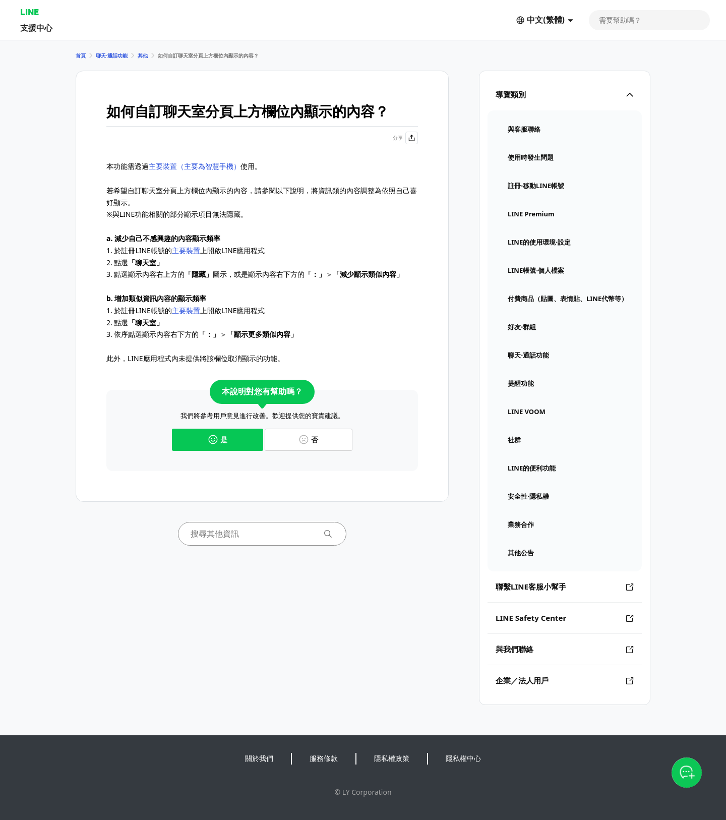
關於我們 (259, 758)
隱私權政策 (391, 758)
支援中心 (36, 27)
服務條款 (324, 758)
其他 (143, 55)
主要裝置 (186, 250)
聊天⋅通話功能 (112, 55)
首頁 (81, 55)
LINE (29, 12)
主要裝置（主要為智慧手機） (194, 166)
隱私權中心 (463, 758)
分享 (405, 138)
